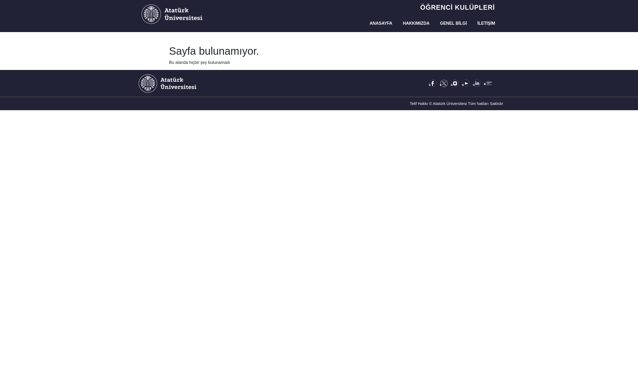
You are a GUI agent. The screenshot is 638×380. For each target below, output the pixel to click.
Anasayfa (381, 23)
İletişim (486, 23)
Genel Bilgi (453, 23)
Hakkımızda (416, 23)
